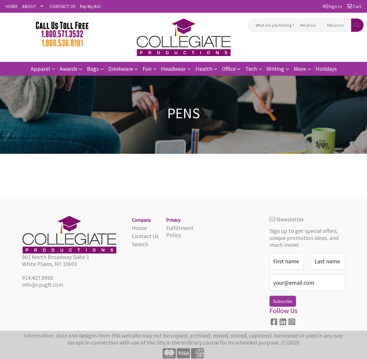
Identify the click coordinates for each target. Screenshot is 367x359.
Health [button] (203, 68)
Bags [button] (93, 68)
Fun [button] (147, 68)
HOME (11, 6)
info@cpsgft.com (42, 284)
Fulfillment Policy (180, 231)
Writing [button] (275, 68)
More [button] (300, 68)
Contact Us (145, 236)
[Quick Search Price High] (337, 25)
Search (140, 244)
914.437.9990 (37, 277)
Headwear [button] (173, 68)
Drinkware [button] (120, 68)
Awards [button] (68, 68)
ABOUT (29, 6)
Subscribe (282, 301)
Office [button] (229, 68)
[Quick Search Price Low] (310, 25)
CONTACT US (63, 6)
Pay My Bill (90, 6)
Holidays (326, 68)
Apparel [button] (40, 68)
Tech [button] (251, 68)
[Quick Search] (272, 25)
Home (139, 228)
